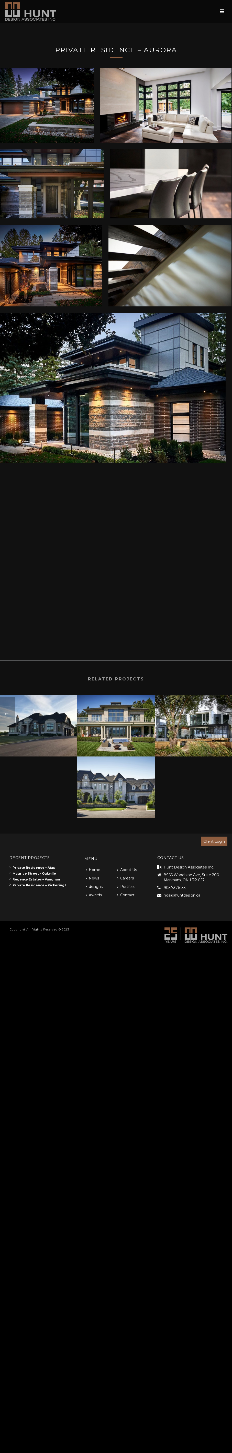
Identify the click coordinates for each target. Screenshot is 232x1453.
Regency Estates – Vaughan (34, 879)
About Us (127, 869)
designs (94, 886)
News (92, 878)
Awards (94, 895)
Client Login (214, 841)
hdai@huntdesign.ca (182, 895)
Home (93, 869)
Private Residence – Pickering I (37, 885)
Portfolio (126, 886)
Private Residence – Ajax (32, 868)
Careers (125, 878)
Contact (126, 895)
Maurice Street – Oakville (32, 873)
